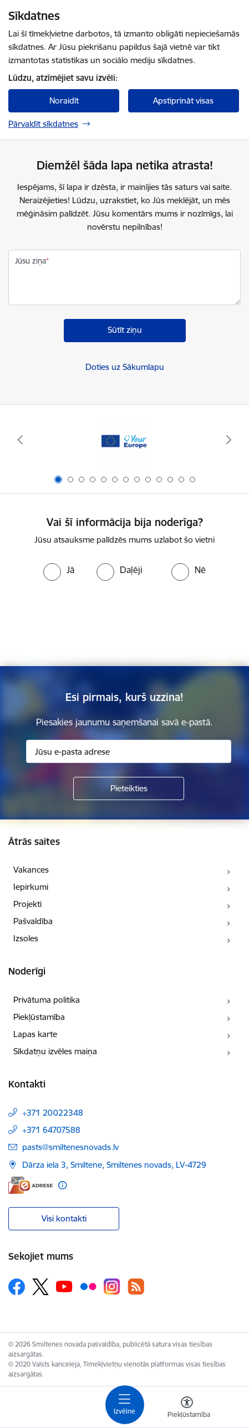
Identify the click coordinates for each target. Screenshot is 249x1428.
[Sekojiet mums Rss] (136, 1287)
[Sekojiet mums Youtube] (64, 1286)
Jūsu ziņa (30, 261)
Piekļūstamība (39, 1017)
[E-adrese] (30, 1185)
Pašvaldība (33, 921)
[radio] (58, 569)
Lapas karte (35, 1034)
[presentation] (124, 622)
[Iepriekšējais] (20, 440)
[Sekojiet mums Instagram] (112, 1287)
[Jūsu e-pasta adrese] (128, 751)
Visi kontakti (64, 1218)
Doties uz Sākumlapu (124, 367)
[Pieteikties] (128, 788)
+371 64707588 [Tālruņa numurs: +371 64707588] (51, 1130)
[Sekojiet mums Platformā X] (40, 1287)
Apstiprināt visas (183, 100)
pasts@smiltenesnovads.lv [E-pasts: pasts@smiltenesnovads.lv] (70, 1147)
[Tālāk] (228, 440)
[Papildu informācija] (62, 1185)
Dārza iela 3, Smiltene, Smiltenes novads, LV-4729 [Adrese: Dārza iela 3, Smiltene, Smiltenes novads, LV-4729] (114, 1164)
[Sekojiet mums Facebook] (16, 1287)
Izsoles (25, 938)
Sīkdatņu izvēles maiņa (55, 1051)
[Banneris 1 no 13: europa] (125, 440)
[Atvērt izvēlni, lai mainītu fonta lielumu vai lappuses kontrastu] (186, 1408)
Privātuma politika (46, 999)
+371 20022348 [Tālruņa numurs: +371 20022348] (52, 1112)
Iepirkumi (30, 886)
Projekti (27, 904)
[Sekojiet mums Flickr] (88, 1286)
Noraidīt (64, 100)
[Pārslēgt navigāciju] (124, 1404)
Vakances (31, 869)
